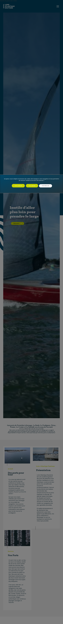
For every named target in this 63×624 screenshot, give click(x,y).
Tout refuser (32, 185)
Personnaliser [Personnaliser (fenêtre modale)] (45, 185)
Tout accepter (18, 185)
